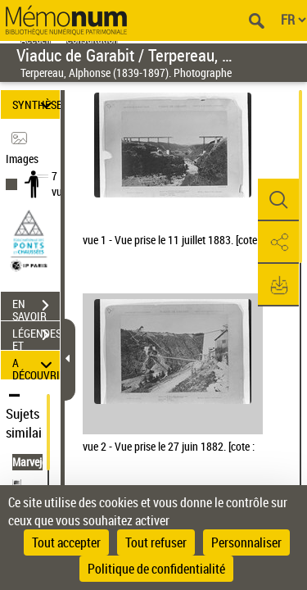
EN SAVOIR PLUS (36, 307)
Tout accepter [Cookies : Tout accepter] (66, 542)
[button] (278, 200)
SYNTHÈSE (36, 104)
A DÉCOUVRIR (36, 365)
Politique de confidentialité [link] (156, 569)
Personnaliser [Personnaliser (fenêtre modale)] (246, 542)
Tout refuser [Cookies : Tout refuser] (156, 542)
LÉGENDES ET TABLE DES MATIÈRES (36, 337)
